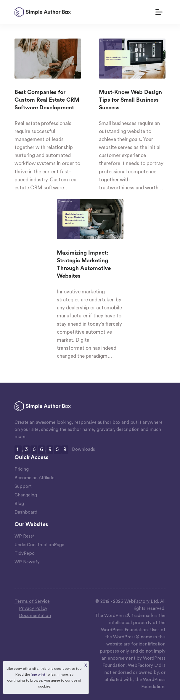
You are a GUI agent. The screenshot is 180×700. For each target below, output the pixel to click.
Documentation (35, 615)
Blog (19, 503)
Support (23, 486)
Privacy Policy (33, 608)
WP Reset (25, 536)
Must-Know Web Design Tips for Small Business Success (130, 100)
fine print (38, 674)
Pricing (22, 469)
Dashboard (26, 512)
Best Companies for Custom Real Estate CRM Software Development (47, 100)
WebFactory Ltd (141, 601)
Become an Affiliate (34, 478)
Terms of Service (32, 601)
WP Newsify (27, 562)
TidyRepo (25, 553)
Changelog (26, 495)
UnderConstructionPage (39, 545)
